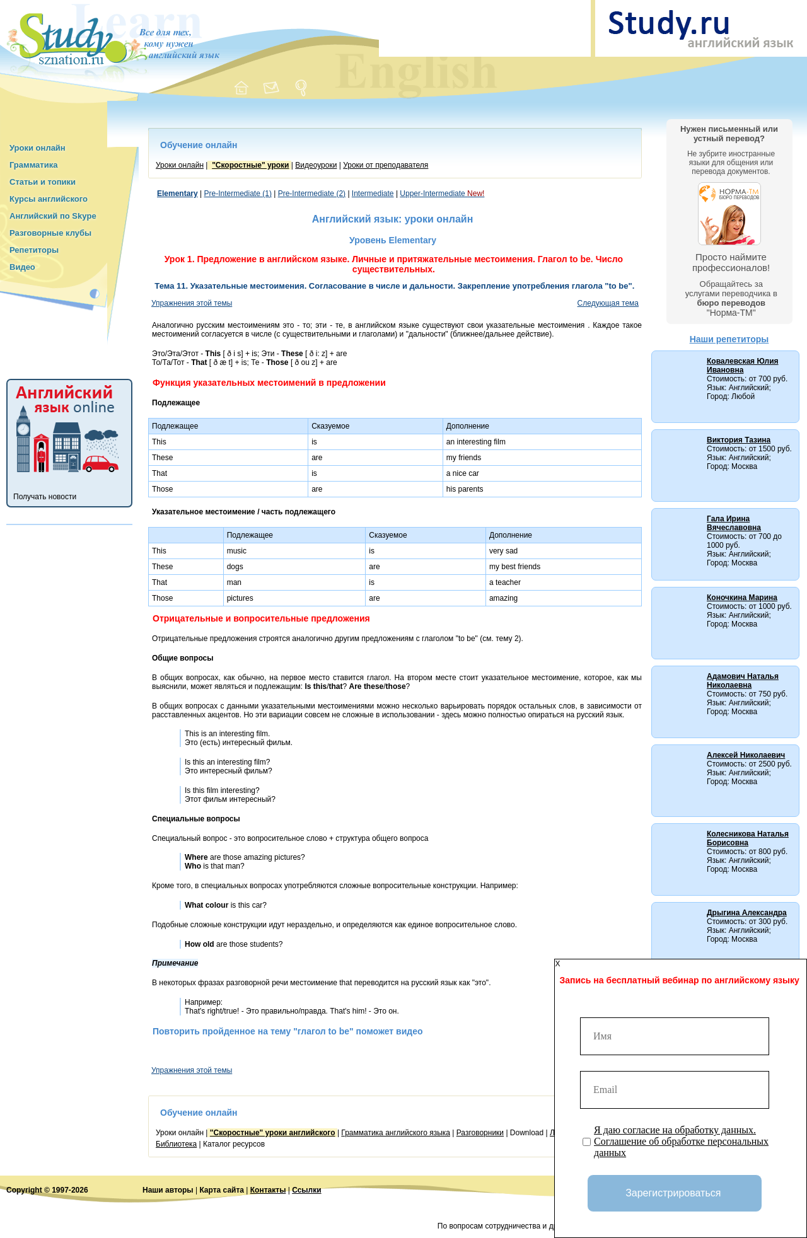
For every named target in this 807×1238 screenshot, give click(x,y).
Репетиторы (34, 250)
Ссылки (306, 1190)
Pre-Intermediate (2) (311, 193)
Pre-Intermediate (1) (238, 193)
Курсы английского (48, 199)
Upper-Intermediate (442, 193)
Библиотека (176, 1144)
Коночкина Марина (742, 597)
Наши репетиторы (729, 339)
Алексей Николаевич (746, 755)
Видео (22, 267)
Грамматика (33, 165)
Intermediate (373, 193)
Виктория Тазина (738, 440)
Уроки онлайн (37, 148)
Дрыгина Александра (747, 912)
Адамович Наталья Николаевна (743, 681)
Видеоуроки (316, 165)
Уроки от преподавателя (385, 165)
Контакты (268, 1190)
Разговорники (480, 1132)
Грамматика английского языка (395, 1132)
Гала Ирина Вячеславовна (734, 523)
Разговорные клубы (50, 233)
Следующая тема (608, 303)
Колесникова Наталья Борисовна (748, 838)
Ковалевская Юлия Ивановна (743, 365)
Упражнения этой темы (191, 303)
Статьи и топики (42, 182)
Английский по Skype (52, 216)
